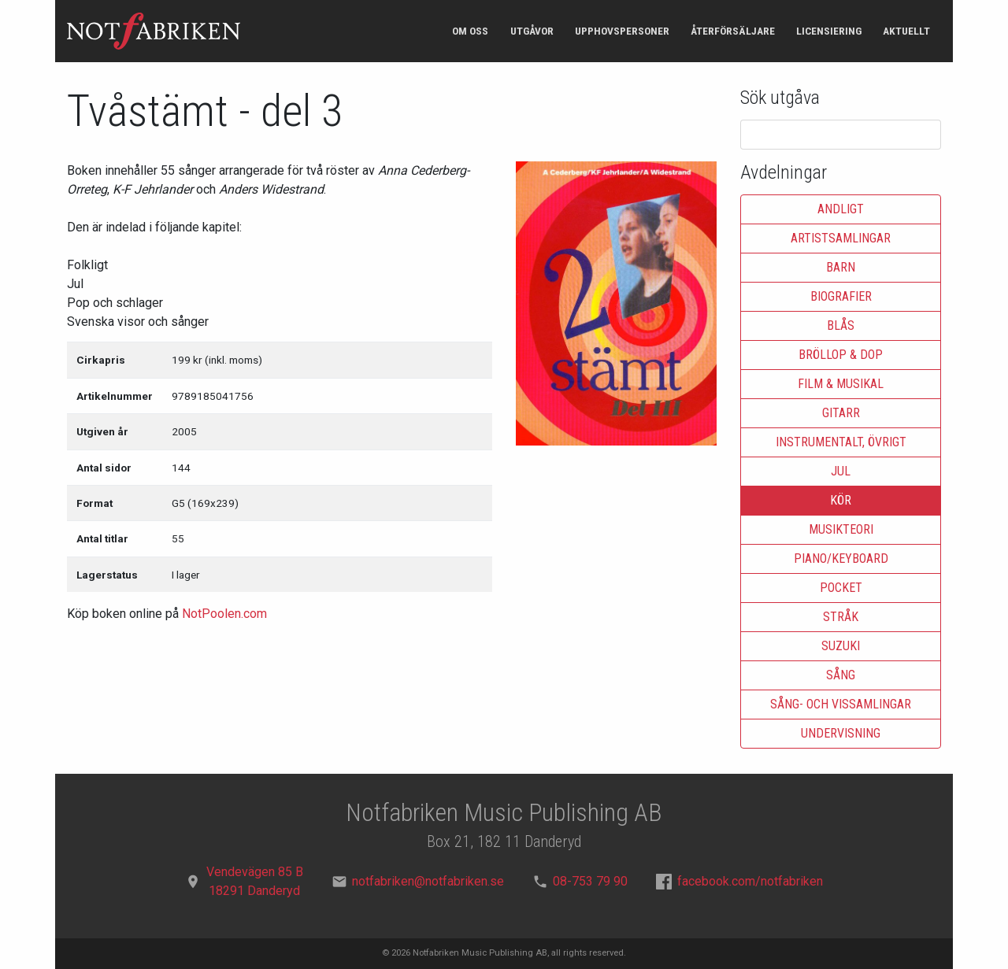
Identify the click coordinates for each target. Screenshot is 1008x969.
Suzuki (840, 645)
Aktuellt (906, 30)
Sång (840, 675)
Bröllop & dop (841, 354)
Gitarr (841, 412)
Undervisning (840, 733)
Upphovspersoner (622, 30)
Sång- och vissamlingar (840, 704)
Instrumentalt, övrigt (841, 442)
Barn (840, 267)
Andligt (840, 209)
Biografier (841, 296)
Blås (840, 325)
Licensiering (829, 30)
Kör (840, 500)
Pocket (841, 587)
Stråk (840, 616)
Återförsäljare (733, 30)
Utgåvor (532, 30)
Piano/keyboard (841, 558)
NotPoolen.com (224, 613)
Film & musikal (841, 383)
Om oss (470, 30)
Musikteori (841, 529)
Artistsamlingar (841, 238)
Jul (840, 471)
